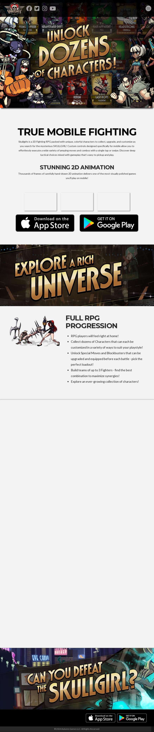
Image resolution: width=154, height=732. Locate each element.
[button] (148, 8)
